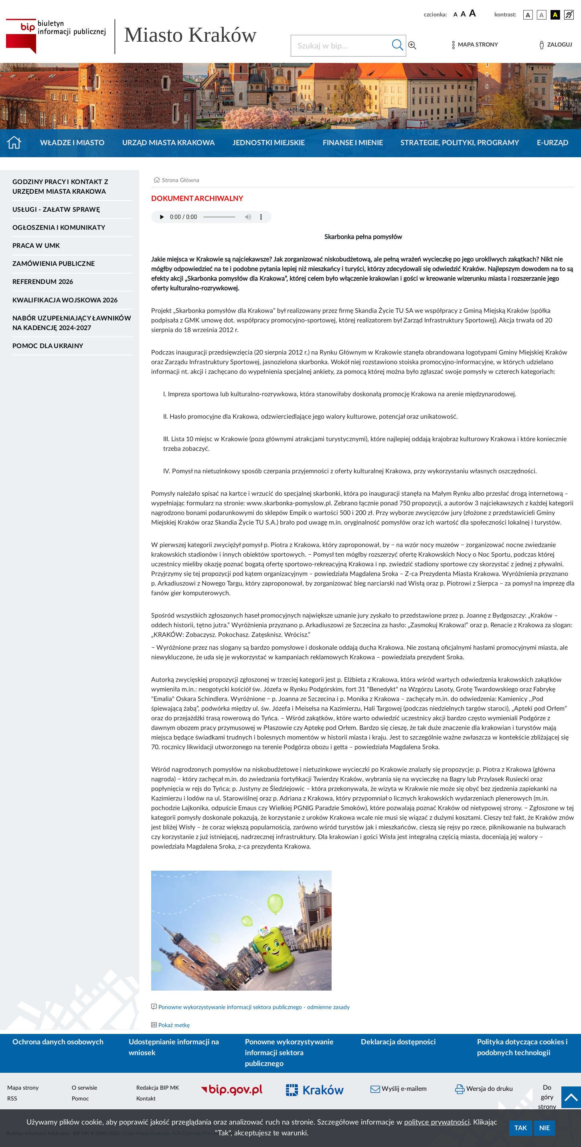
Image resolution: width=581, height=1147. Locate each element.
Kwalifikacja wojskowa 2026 (64, 300)
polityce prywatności (437, 1122)
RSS (12, 1099)
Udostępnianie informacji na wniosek (174, 1048)
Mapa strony (22, 1088)
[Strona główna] (17, 143)
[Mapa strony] (475, 45)
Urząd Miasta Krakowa (168, 143)
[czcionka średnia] (463, 14)
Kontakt (146, 1099)
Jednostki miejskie (269, 143)
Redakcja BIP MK (157, 1088)
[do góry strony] (556, 1097)
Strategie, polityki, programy (460, 143)
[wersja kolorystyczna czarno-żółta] (555, 15)
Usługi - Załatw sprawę (56, 210)
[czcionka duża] (480, 13)
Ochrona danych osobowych (57, 1042)
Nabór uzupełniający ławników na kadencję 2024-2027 (71, 323)
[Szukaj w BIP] (341, 46)
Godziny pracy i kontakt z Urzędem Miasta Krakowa (60, 187)
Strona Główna (180, 180)
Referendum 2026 (42, 282)
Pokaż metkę (174, 1025)
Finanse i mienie (353, 143)
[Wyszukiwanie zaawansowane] (412, 46)
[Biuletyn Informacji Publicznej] (236, 1095)
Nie (544, 1128)
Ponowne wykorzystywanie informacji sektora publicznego (289, 1053)
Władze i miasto (72, 143)
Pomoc (80, 1099)
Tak (520, 1128)
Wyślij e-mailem (398, 1089)
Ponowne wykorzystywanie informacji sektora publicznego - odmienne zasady (254, 1007)
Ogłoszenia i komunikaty (58, 228)
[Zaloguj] (556, 45)
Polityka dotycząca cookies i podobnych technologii (522, 1048)
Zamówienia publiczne (53, 264)
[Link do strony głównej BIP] (142, 36)
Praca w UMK (36, 246)
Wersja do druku (484, 1089)
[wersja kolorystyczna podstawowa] (528, 15)
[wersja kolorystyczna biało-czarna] (542, 15)
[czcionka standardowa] (455, 14)
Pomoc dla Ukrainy (47, 346)
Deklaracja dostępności (398, 1042)
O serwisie (84, 1088)
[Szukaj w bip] (398, 46)
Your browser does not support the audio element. (211, 217)
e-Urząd (553, 143)
